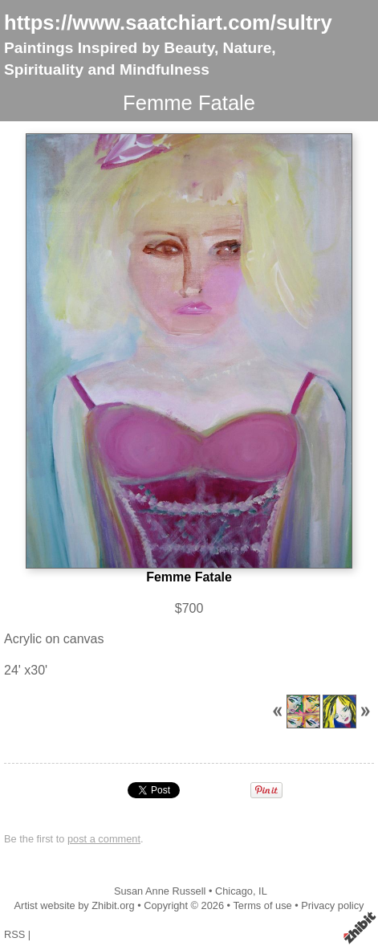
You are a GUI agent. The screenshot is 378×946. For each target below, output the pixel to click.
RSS (14, 934)
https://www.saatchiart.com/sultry (168, 22)
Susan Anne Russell (160, 891)
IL (262, 891)
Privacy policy (332, 905)
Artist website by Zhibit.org (74, 905)
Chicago (234, 891)
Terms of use (262, 905)
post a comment (103, 839)
